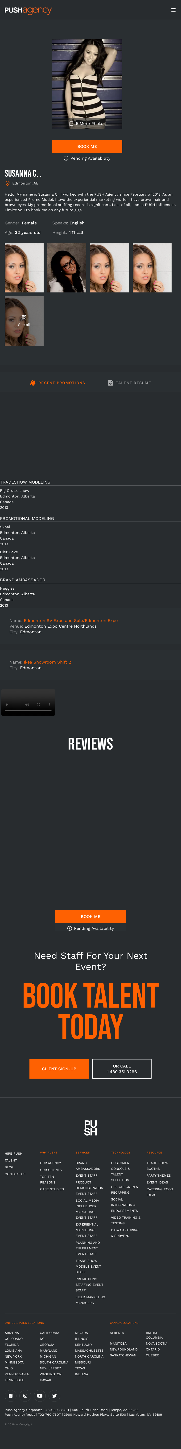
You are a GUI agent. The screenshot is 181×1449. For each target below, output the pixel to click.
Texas (80, 1368)
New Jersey (50, 1368)
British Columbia (154, 1335)
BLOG (9, 1167)
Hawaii (45, 1380)
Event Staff (87, 1175)
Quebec (152, 1355)
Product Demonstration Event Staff (89, 1188)
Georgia (47, 1344)
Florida (12, 1344)
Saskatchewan (123, 1355)
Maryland (49, 1350)
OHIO (9, 1368)
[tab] (57, 385)
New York (13, 1356)
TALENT (11, 1160)
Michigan (48, 1356)
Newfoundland (124, 1349)
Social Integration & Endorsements (124, 1205)
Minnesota (14, 1362)
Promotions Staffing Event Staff (89, 1284)
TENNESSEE (14, 1380)
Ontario (153, 1349)
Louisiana (13, 1350)
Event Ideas (157, 1182)
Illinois (81, 1339)
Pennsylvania (17, 1374)
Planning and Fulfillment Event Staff (88, 1248)
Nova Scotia (156, 1343)
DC (42, 1339)
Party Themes (159, 1175)
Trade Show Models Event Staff (88, 1266)
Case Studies (52, 1189)
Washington (51, 1374)
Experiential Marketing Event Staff (87, 1230)
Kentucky (83, 1344)
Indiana (81, 1374)
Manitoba (118, 1343)
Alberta (117, 1333)
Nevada (81, 1333)
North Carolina (89, 1356)
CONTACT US (15, 1174)
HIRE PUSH (13, 1153)
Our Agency (50, 1163)
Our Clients (51, 1170)
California (49, 1333)
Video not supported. (28, 702)
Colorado (14, 1339)
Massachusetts (89, 1350)
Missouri (83, 1362)
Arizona (12, 1333)
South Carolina (54, 1362)
